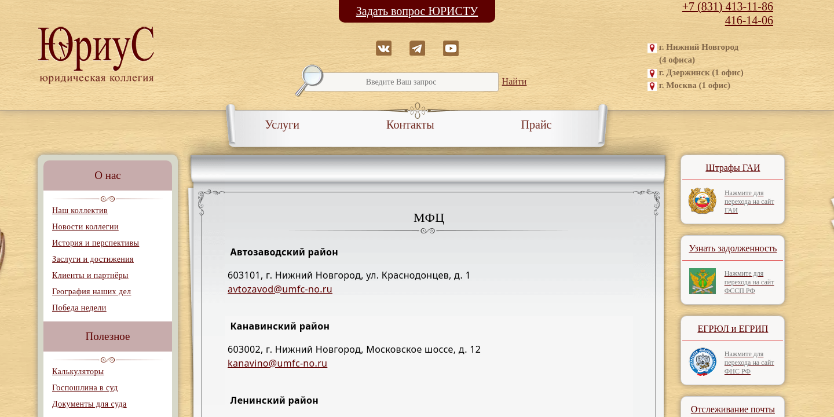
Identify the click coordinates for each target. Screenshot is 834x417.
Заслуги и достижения (93, 259)
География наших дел (91, 291)
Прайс (536, 124)
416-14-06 (749, 20)
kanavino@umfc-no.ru (277, 363)
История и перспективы (95, 243)
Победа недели (79, 307)
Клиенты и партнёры (90, 275)
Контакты (410, 124)
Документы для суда (89, 404)
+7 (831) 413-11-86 (727, 6)
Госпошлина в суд (85, 387)
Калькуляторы (78, 371)
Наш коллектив (80, 210)
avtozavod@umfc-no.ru (280, 289)
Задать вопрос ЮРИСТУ (417, 11)
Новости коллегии (85, 226)
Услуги (282, 124)
